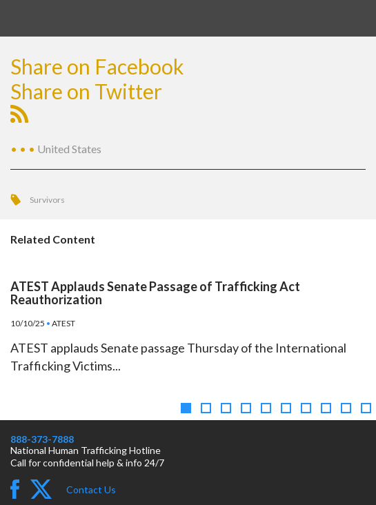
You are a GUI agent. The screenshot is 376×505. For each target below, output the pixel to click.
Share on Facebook (97, 66)
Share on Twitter (86, 91)
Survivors (47, 200)
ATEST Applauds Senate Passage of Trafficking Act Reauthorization (155, 293)
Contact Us (91, 489)
